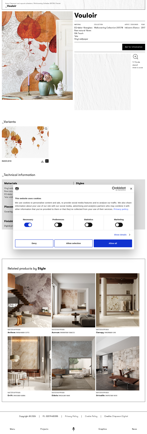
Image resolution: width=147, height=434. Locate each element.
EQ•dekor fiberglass (83, 27)
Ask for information (134, 47)
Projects (44, 429)
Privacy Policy (71, 416)
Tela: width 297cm (12, 197)
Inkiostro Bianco (132, 27)
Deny (34, 243)
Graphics (102, 429)
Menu (12, 429)
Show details (120, 235)
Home (7, 3)
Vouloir (58, 3)
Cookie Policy (91, 416)
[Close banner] (131, 189)
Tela (76, 36)
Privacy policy (121, 209)
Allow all (113, 243)
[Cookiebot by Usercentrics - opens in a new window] (114, 189)
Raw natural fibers (82, 30)
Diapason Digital (120, 416)
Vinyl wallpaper (81, 39)
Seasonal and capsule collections (21, 3)
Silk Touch (79, 33)
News (134, 429)
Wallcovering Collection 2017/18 (44, 3)
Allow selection (73, 243)
